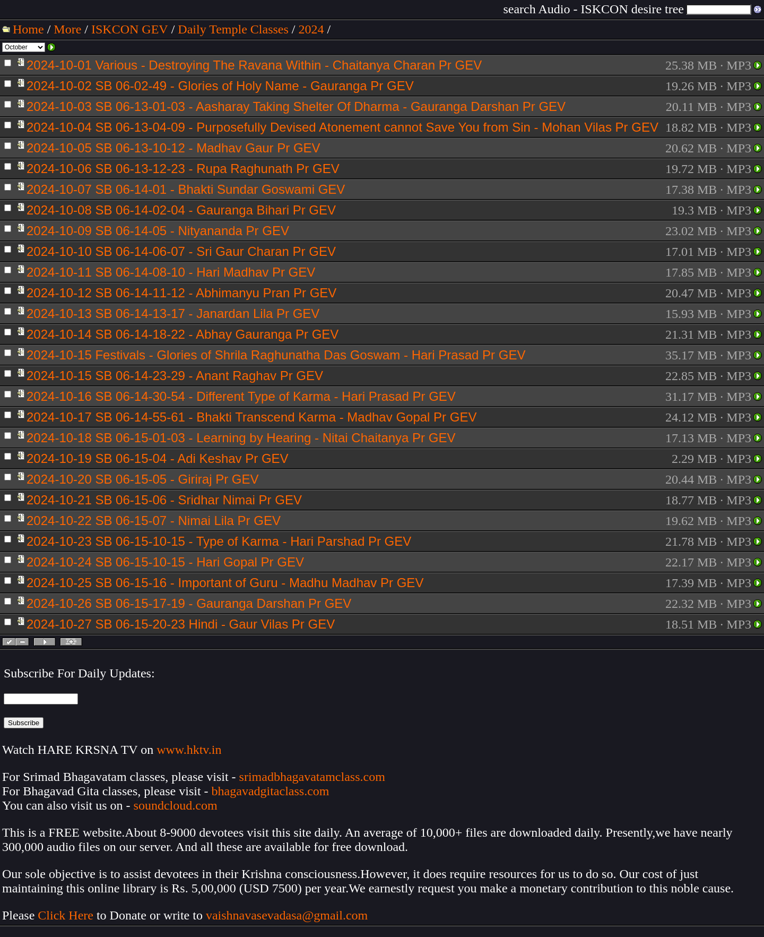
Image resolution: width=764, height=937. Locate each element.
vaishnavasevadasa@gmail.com (288, 915)
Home (28, 29)
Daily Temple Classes (233, 29)
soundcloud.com (176, 805)
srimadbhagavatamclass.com (312, 777)
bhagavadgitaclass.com (270, 791)
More (67, 29)
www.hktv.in (189, 750)
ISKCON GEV (129, 29)
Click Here (65, 915)
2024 (311, 29)
